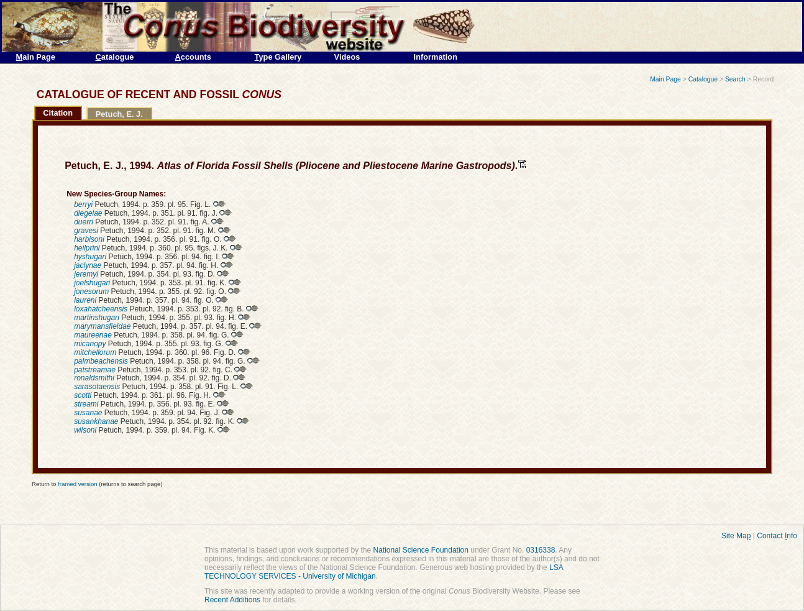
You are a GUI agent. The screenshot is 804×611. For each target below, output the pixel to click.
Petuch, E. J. (119, 114)
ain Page (35, 57)
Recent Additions (232, 599)
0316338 (540, 550)
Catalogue (703, 79)
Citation (58, 112)
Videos (347, 57)
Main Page (665, 79)
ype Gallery (278, 57)
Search (735, 79)
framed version (77, 483)
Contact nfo (777, 535)
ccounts (193, 57)
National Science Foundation (420, 550)
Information (435, 57)
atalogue (115, 57)
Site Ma (736, 535)
